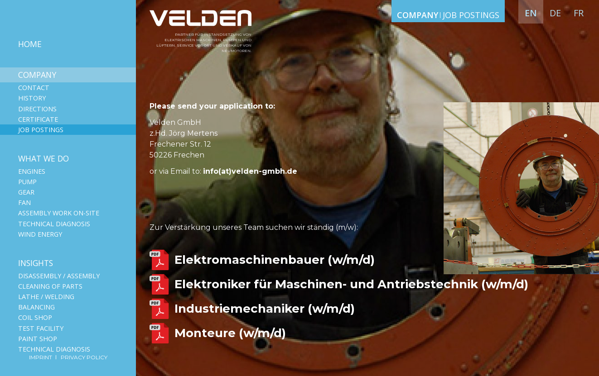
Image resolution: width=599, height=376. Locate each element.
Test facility (40, 328)
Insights (35, 262)
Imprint (41, 357)
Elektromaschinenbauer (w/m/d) (274, 259)
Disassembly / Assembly (59, 275)
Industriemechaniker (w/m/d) (264, 308)
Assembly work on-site (58, 213)
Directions (37, 109)
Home (30, 43)
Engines (31, 171)
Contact (33, 87)
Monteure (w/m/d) (230, 333)
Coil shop (35, 317)
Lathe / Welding (46, 296)
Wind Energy (40, 234)
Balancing (36, 307)
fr (579, 13)
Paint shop (37, 338)
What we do (43, 158)
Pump (27, 181)
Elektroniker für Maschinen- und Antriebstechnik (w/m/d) (351, 284)
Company (37, 74)
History (32, 98)
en (531, 13)
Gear (26, 192)
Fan (24, 202)
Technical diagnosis (54, 223)
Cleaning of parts (50, 286)
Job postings (40, 129)
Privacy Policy (84, 357)
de (555, 13)
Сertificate (38, 119)
